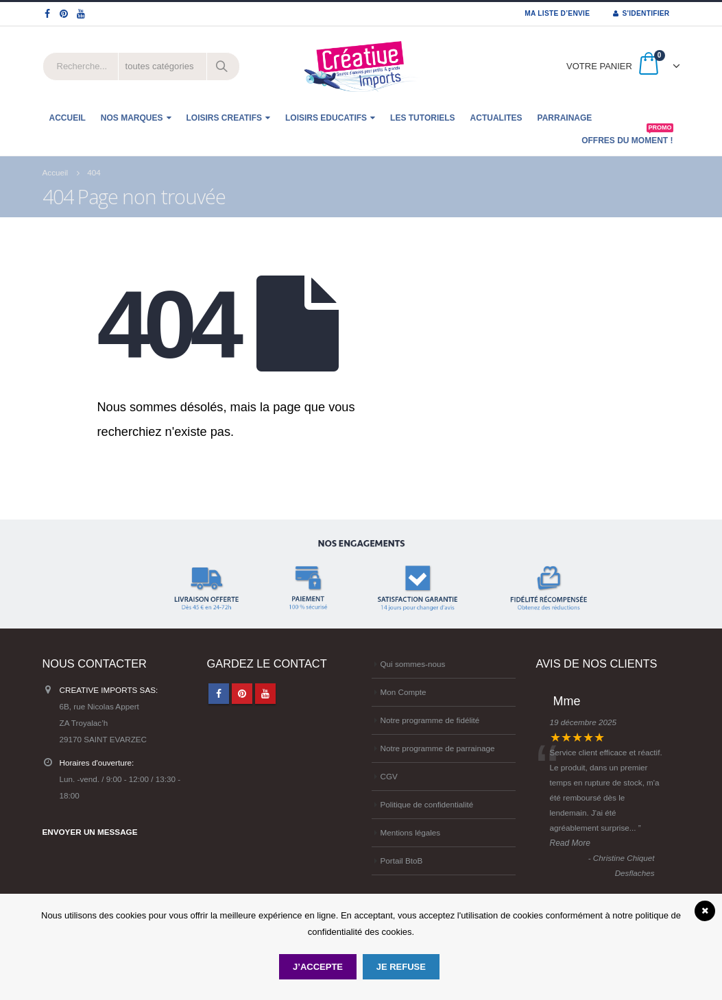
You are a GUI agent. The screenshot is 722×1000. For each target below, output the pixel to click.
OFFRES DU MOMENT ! (627, 136)
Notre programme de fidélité (430, 720)
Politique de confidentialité (427, 804)
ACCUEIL (67, 118)
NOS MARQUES (132, 118)
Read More (570, 843)
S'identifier (641, 13)
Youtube (265, 693)
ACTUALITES (496, 118)
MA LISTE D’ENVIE (557, 13)
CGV (389, 776)
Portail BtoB (402, 860)
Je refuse (401, 967)
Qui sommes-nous (413, 663)
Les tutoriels (422, 118)
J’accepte (318, 967)
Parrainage (565, 118)
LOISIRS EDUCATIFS (326, 118)
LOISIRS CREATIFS (224, 118)
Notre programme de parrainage (438, 748)
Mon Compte (403, 691)
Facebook (218, 693)
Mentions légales (411, 832)
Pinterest (242, 693)
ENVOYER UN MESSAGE (90, 831)
